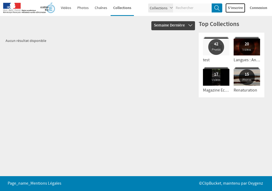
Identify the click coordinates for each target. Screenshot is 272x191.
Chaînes (101, 8)
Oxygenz (255, 183)
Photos (83, 8)
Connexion (258, 8)
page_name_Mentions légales (34, 183)
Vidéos (66, 8)
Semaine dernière (173, 25)
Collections (122, 8)
